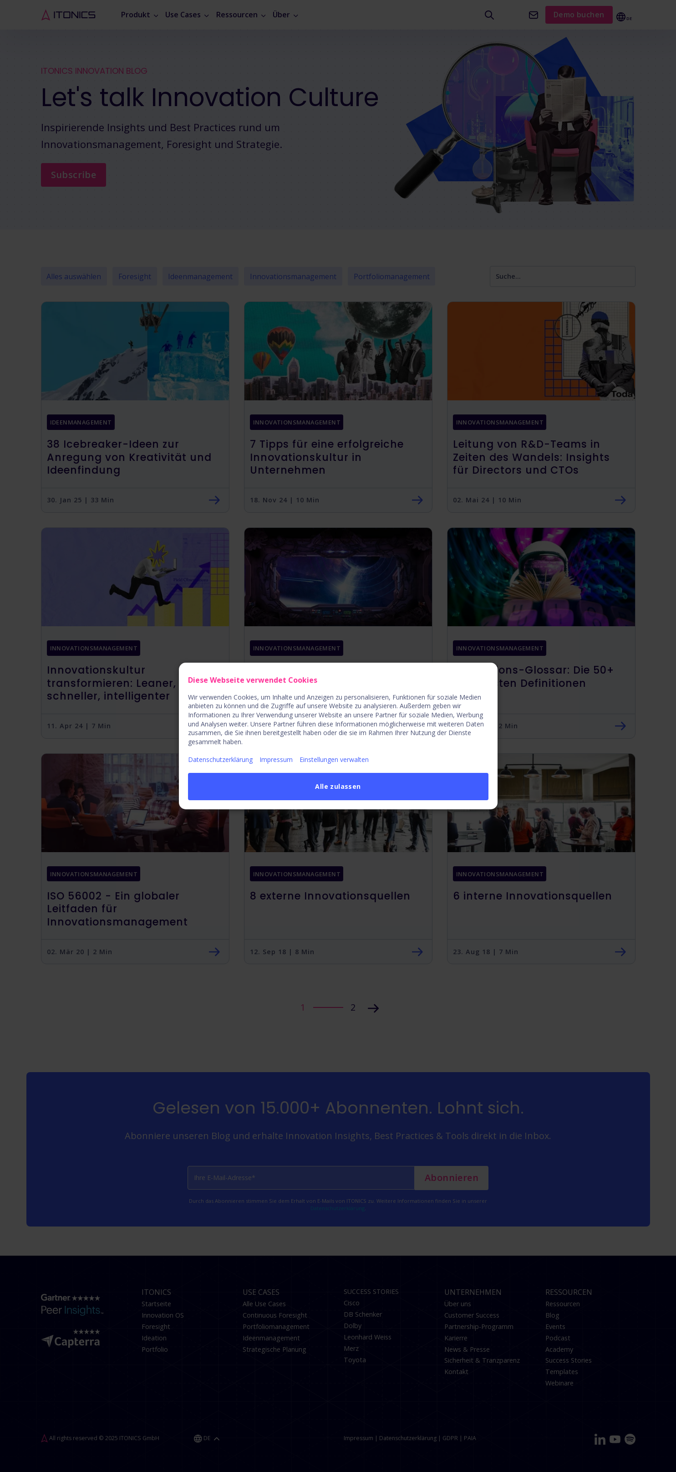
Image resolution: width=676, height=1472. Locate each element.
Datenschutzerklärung (220, 759)
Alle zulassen (338, 786)
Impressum (276, 759)
